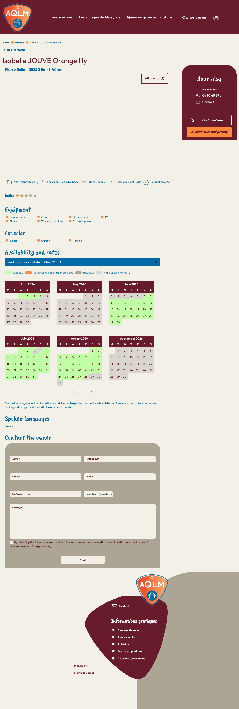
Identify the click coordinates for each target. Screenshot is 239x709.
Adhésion (123, 644)
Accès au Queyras (128, 629)
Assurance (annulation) (131, 658)
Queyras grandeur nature (149, 17)
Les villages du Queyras (99, 17)
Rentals (19, 42)
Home (6, 42)
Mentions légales (84, 672)
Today (75, 392)
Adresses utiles (126, 637)
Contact (208, 102)
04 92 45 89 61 (212, 95)
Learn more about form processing (30, 546)
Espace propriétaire (130, 651)
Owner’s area (194, 17)
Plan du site (81, 665)
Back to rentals (16, 49)
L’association (60, 17)
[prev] (84, 392)
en (216, 16)
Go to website (212, 120)
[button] (66, 130)
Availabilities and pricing (209, 132)
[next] (91, 392)
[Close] (156, 262)
